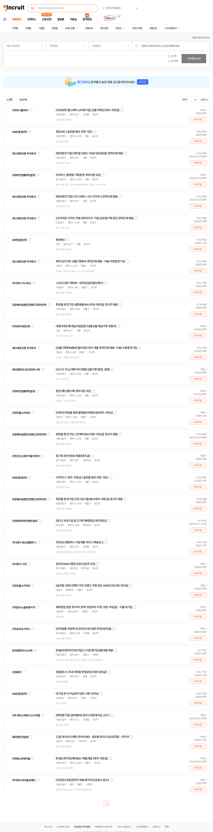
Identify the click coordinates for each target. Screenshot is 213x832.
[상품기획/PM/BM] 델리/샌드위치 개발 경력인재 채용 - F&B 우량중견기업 (96, 348)
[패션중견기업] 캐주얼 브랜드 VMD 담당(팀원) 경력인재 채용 (89, 153)
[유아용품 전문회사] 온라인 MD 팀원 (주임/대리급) (83, 629)
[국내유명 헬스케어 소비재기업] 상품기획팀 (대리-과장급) (87, 110)
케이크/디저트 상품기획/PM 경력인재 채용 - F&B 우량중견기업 (90, 261)
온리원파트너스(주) (22, 650)
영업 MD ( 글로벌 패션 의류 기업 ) (74, 132)
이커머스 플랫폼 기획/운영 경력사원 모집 (78, 175)
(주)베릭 (16, 672)
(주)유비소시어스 (21, 629)
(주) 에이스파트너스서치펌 (26, 715)
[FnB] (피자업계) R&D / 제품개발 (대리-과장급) (82, 758)
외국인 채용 (137, 28)
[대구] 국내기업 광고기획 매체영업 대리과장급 (81, 521)
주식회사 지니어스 (21, 283)
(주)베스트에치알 (21, 758)
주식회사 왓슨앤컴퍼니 (24, 542)
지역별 (15, 28)
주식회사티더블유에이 (23, 780)
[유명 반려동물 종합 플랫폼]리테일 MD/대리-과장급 (84, 413)
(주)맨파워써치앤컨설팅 (24, 521)
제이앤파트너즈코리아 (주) (26, 369)
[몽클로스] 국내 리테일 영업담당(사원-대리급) (81, 672)
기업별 (41, 28)
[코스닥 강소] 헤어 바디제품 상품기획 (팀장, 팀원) (83, 369)
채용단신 (153, 28)
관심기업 (23, 99)
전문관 (118, 28)
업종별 (55, 28)
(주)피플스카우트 (21, 413)
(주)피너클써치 (20, 110)
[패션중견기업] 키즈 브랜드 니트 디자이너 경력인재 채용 (87, 197)
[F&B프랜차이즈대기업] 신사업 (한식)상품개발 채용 (84, 650)
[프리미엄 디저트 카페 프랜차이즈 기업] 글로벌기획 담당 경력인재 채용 (95, 218)
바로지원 (198, 119)
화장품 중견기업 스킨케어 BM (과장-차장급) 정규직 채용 (87, 434)
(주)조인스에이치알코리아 (25, 456)
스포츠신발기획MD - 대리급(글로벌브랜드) (79, 283)
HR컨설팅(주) (19, 132)
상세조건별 (70, 28)
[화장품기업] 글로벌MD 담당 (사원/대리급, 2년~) (83, 715)
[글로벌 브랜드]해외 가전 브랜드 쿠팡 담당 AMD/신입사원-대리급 (92, 586)
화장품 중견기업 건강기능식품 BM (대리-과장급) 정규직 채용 (89, 499)
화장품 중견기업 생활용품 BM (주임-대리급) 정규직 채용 (87, 305)
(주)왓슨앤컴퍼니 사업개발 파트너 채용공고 (79, 542)
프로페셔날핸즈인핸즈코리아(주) (29, 305)
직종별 (28, 28)
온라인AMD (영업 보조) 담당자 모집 (75, 564)
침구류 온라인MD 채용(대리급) (73, 456)
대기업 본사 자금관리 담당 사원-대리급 (77, 694)
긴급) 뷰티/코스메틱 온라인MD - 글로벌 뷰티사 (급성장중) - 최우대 (92, 737)
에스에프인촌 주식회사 (24, 153)
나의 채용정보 (170, 28)
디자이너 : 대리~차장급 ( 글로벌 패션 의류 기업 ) (82, 478)
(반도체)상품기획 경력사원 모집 (73, 391)
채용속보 (89, 28)
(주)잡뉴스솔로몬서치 (23, 607)
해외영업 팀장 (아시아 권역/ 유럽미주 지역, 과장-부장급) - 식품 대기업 (94, 607)
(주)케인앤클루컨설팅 (23, 175)
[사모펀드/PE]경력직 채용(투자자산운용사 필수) (82, 780)
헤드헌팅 (104, 28)
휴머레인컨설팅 (20, 737)
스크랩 (9, 99)
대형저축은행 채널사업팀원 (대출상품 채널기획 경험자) (86, 326)
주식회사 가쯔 (19, 564)
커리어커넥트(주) (21, 326)
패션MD (60, 240)
